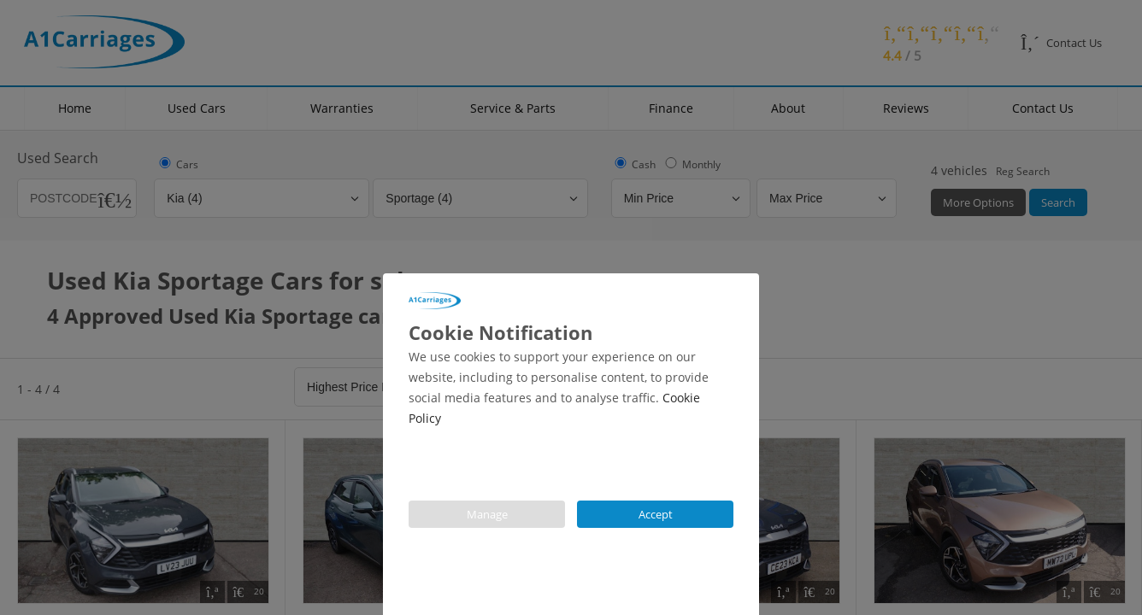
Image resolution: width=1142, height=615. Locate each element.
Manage (487, 514)
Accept (656, 514)
